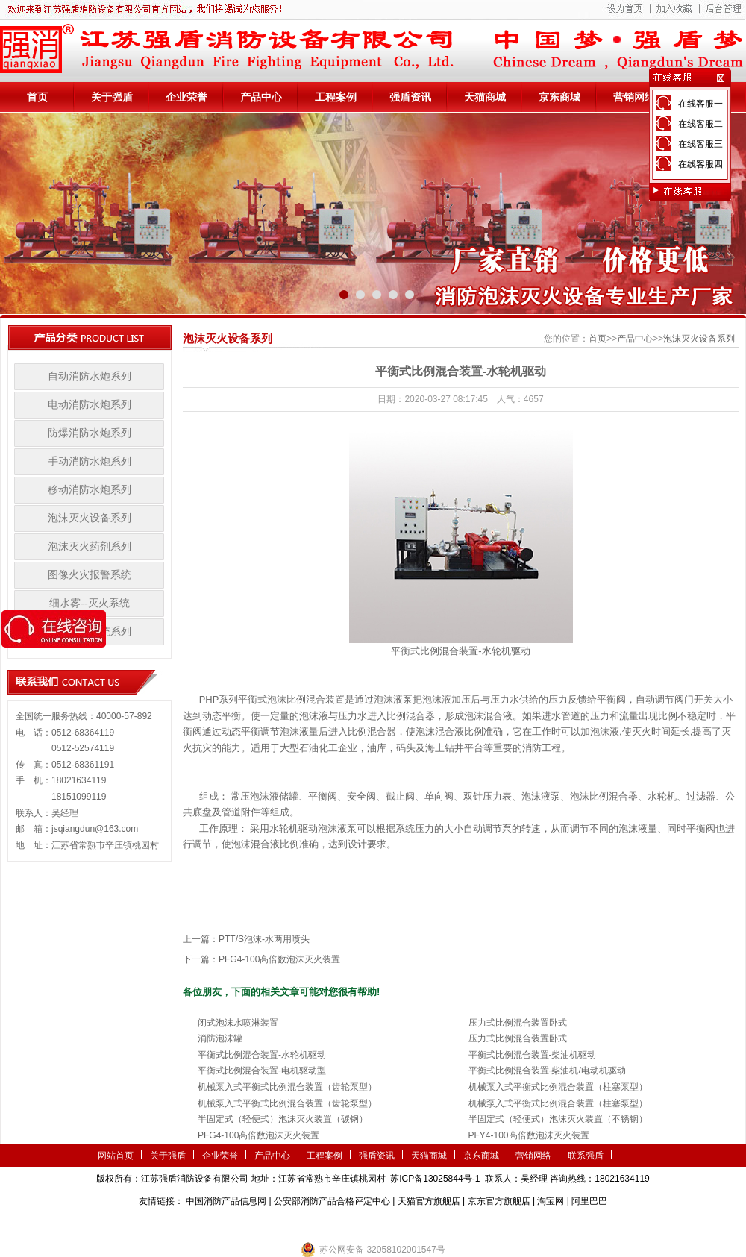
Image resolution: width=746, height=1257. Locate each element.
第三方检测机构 (264, 1223)
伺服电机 (418, 1223)
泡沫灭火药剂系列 (89, 546)
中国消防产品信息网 (226, 1201)
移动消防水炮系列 (89, 489)
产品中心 (261, 97)
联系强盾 (586, 1155)
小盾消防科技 (526, 1223)
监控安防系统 (467, 1223)
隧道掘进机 (373, 1223)
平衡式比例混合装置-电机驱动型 (262, 1070)
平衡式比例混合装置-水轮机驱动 (262, 1055)
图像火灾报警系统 (89, 574)
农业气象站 (323, 1223)
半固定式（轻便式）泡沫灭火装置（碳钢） (283, 1119)
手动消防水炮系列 (89, 461)
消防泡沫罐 (220, 1038)
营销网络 (634, 97)
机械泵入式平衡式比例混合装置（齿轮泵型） (287, 1087)
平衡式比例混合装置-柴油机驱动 (532, 1055)
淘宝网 (550, 1201)
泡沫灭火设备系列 (89, 518)
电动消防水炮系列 (89, 404)
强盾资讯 (410, 97)
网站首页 (116, 1155)
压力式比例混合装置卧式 (517, 1023)
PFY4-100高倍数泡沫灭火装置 (528, 1135)
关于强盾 (112, 97)
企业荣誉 (186, 97)
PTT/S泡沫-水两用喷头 (264, 939)
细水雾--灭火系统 (89, 603)
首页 (37, 97)
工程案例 (336, 97)
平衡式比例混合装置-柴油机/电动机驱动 (547, 1070)
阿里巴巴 (589, 1201)
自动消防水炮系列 (89, 376)
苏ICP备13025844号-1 (435, 1178)
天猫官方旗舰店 (429, 1201)
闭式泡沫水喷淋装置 (238, 1023)
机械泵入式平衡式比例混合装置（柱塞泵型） (558, 1087)
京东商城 (559, 97)
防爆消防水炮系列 (89, 433)
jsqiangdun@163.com (94, 829)
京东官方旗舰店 (499, 1201)
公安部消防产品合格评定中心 (332, 1201)
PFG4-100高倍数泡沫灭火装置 (279, 959)
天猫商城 (485, 97)
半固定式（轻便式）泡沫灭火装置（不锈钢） (558, 1119)
